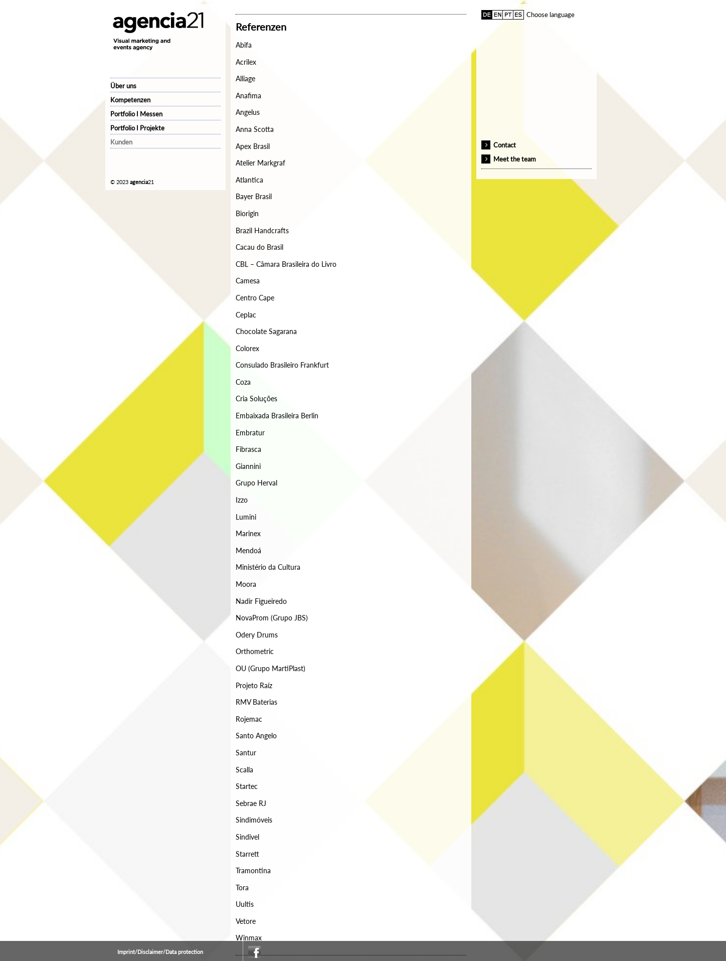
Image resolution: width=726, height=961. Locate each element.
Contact (504, 145)
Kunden (121, 142)
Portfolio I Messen (136, 114)
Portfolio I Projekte (137, 128)
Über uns (123, 86)
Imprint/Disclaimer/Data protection (160, 951)
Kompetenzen (130, 100)
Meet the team (514, 159)
